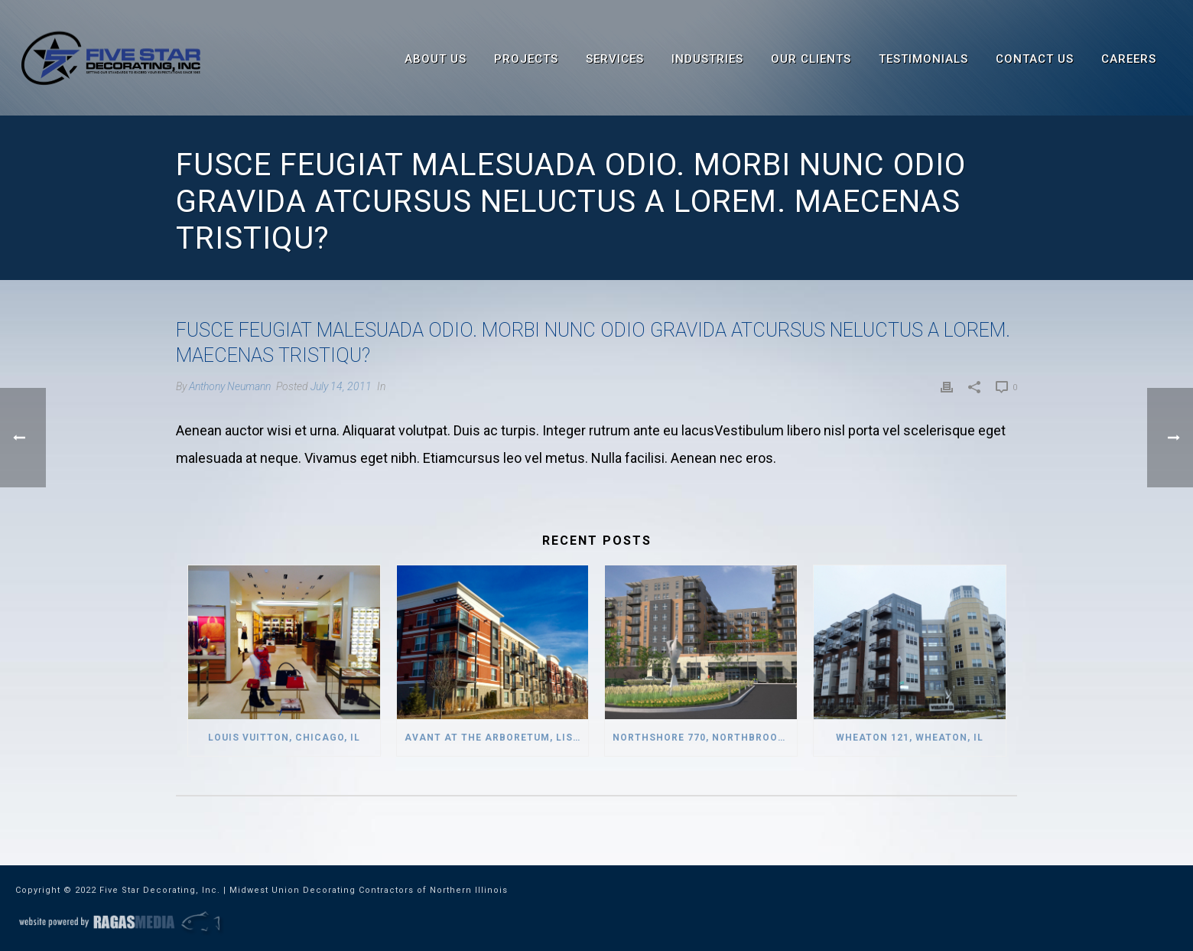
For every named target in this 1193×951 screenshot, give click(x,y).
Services (615, 59)
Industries (707, 59)
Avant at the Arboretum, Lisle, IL (497, 737)
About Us (435, 59)
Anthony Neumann (230, 386)
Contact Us (1035, 59)
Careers (1128, 59)
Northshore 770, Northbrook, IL (705, 737)
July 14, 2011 (341, 386)
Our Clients (811, 59)
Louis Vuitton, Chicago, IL (284, 737)
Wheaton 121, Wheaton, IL (909, 737)
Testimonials (923, 59)
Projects (526, 59)
